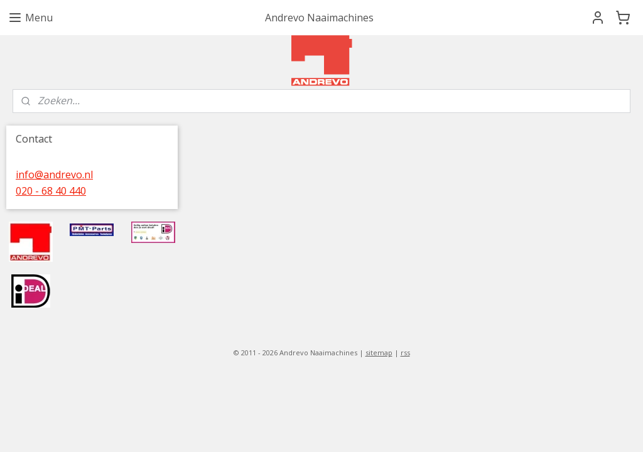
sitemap (378, 352)
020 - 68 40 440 (51, 191)
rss (405, 352)
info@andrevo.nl (54, 174)
